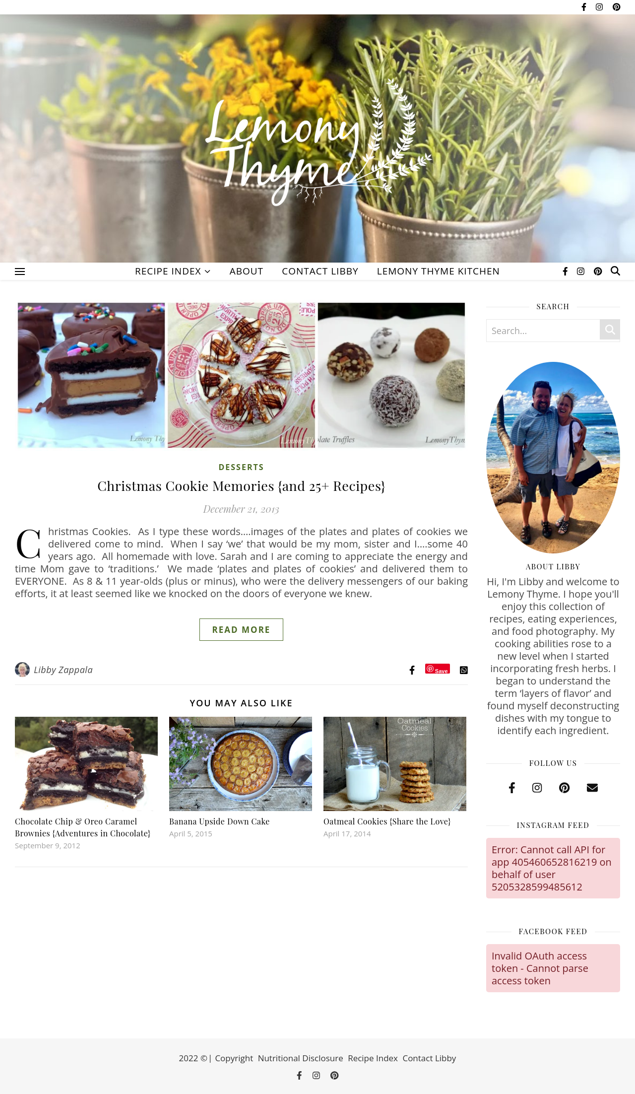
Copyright (234, 1058)
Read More (241, 629)
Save (441, 671)
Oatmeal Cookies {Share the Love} (387, 821)
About (246, 271)
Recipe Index (168, 271)
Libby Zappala (63, 670)
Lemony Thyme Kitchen (438, 271)
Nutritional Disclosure (300, 1058)
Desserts (241, 467)
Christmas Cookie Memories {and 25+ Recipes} (241, 485)
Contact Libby (320, 271)
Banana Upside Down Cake (219, 821)
